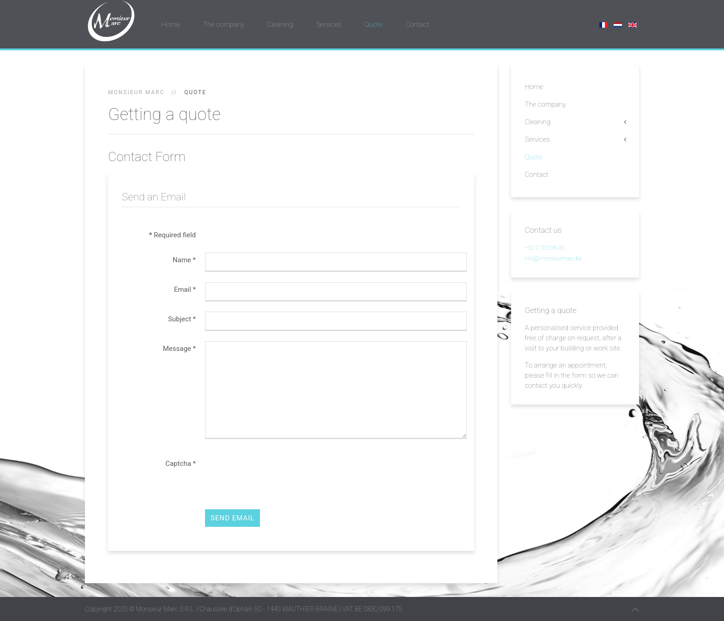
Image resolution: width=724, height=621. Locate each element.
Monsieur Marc (136, 92)
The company (223, 24)
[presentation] (275, 474)
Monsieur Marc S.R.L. (165, 609)
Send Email (232, 518)
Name (184, 260)
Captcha (180, 463)
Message (179, 348)
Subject (182, 319)
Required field (172, 235)
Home (171, 24)
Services (328, 24)
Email (185, 289)
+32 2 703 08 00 (544, 248)
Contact (417, 24)
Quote (373, 24)
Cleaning (280, 24)
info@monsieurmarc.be (553, 258)
